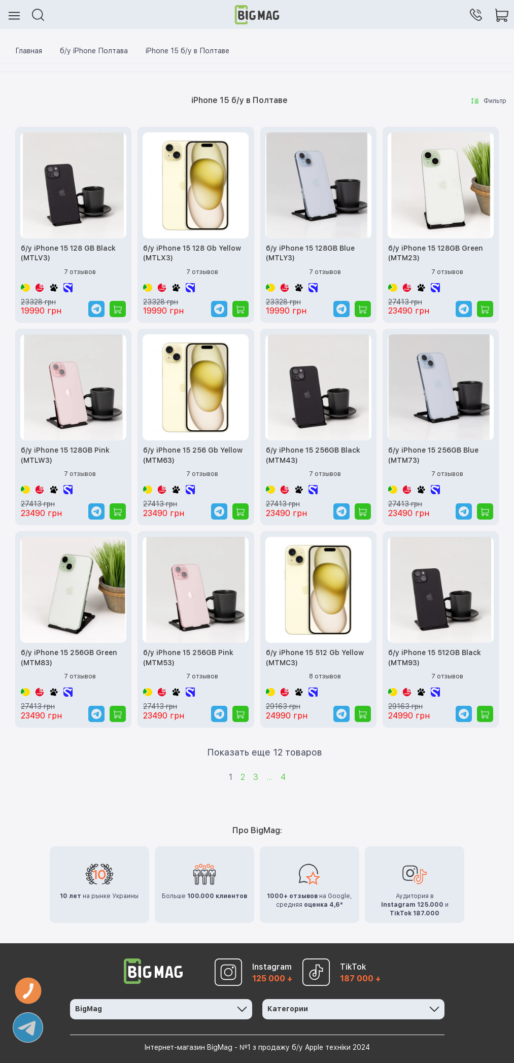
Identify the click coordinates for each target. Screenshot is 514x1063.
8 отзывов (325, 676)
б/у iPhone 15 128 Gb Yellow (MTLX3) (192, 253)
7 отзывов (80, 272)
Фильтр (488, 101)
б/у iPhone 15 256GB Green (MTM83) (69, 657)
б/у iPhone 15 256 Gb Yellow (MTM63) (193, 455)
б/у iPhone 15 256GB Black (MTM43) (313, 455)
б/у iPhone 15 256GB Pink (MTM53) (188, 657)
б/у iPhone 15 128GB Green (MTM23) (435, 253)
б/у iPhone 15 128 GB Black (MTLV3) (68, 253)
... (269, 777)
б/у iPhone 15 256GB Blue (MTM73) (433, 455)
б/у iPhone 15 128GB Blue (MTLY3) (310, 253)
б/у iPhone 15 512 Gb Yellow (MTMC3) (315, 657)
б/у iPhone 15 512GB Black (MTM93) (434, 657)
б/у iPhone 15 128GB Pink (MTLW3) (65, 455)
